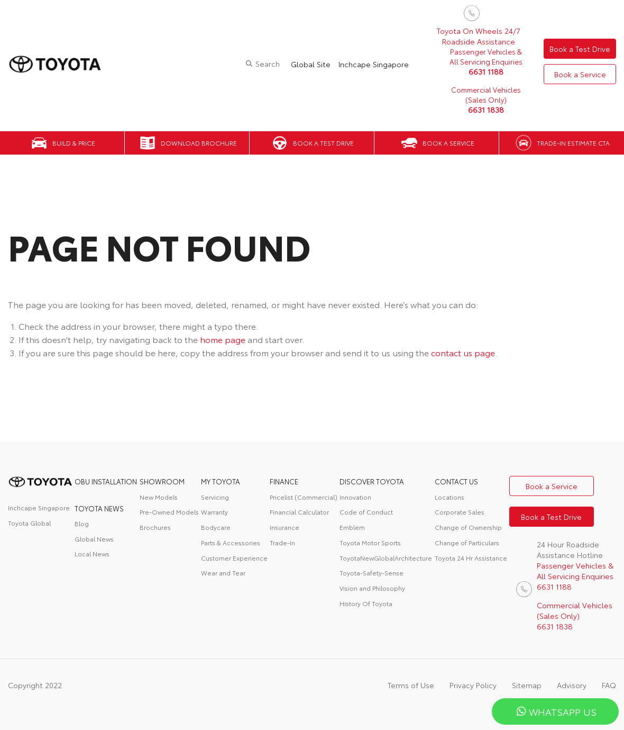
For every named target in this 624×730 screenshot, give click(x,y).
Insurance (284, 526)
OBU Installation (106, 481)
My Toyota (220, 481)
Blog (82, 523)
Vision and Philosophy (372, 587)
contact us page (463, 352)
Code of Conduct (366, 511)
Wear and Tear (223, 572)
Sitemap (527, 685)
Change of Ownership (468, 526)
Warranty (214, 511)
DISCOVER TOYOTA (371, 481)
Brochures (155, 526)
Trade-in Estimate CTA (573, 142)
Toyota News (99, 508)
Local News (92, 553)
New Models (159, 496)
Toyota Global (29, 522)
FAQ (609, 685)
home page (222, 339)
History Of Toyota (365, 603)
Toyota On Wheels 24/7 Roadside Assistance (478, 36)
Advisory (571, 685)
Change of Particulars (467, 542)
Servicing (215, 496)
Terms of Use (411, 685)
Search (267, 63)
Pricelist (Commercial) (303, 496)
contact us (456, 481)
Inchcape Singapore (373, 64)
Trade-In (282, 542)
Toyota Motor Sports (370, 542)
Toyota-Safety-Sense (371, 572)
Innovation (355, 496)
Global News (94, 538)
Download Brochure (199, 142)
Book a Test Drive (579, 48)
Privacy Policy (473, 685)
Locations (449, 496)
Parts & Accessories (230, 542)
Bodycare (216, 526)
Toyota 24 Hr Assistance (471, 557)
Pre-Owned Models (169, 511)
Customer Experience (234, 557)
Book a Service (580, 74)
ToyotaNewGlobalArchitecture (385, 557)
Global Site (311, 64)
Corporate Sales (459, 511)
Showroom (162, 481)
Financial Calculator (299, 511)
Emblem (352, 526)
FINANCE (284, 481)
